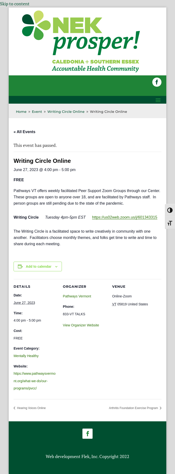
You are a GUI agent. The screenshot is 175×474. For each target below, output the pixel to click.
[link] (81, 72)
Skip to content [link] (14, 4)
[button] (156, 82)
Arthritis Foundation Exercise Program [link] (134, 408)
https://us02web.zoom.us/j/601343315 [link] (124, 217)
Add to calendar (38, 266)
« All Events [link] (24, 132)
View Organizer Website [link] (81, 325)
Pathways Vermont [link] (77, 296)
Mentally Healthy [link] (26, 356)
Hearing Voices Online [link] (31, 408)
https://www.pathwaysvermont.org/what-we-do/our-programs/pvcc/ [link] (35, 381)
